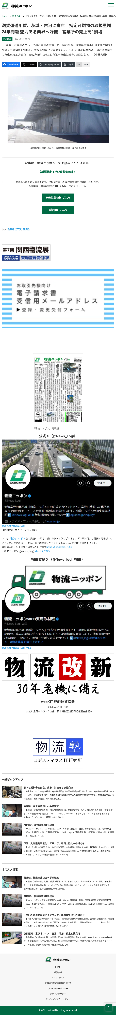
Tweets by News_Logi (13, 525)
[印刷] (68, 64)
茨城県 (26, 229)
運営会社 (58, 972)
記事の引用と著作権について (58, 983)
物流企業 (16, 16)
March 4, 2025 (42, 551)
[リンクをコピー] (49, 64)
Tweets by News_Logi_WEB (16, 647)
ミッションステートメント (58, 999)
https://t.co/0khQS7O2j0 (59, 547)
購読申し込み (58, 210)
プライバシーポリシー (58, 988)
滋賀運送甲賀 (14, 229)
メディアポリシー (58, 994)
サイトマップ (58, 978)
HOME (58, 967)
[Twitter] (29, 64)
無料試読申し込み (58, 198)
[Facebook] (11, 64)
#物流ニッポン (17, 538)
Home (4, 16)
